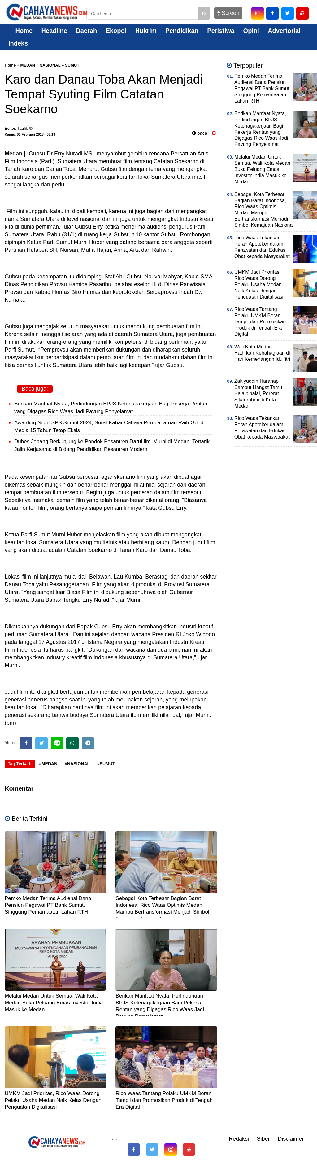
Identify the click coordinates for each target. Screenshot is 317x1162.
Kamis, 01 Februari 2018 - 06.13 (30, 134)
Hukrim (146, 30)
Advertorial (284, 30)
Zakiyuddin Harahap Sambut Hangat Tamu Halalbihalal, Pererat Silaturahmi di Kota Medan (258, 393)
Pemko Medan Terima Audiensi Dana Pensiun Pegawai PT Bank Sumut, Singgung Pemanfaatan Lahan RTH (48, 905)
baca (199, 133)
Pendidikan (181, 30)
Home (20, 30)
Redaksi (239, 1139)
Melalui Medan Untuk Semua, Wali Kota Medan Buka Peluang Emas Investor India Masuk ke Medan (54, 1002)
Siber (263, 1139)
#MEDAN (48, 763)
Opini (251, 30)
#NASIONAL (77, 763)
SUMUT (72, 65)
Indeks (18, 43)
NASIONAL (50, 65)
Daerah (86, 30)
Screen (228, 13)
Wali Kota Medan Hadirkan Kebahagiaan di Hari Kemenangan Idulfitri (262, 353)
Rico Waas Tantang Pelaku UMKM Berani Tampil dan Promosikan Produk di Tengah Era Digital (164, 1100)
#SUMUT (106, 763)
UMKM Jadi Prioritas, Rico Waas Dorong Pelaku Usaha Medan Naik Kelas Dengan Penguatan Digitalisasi (53, 1100)
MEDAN (27, 65)
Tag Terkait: (20, 763)
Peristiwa (220, 30)
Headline (54, 30)
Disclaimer (291, 1139)
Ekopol (116, 30)
